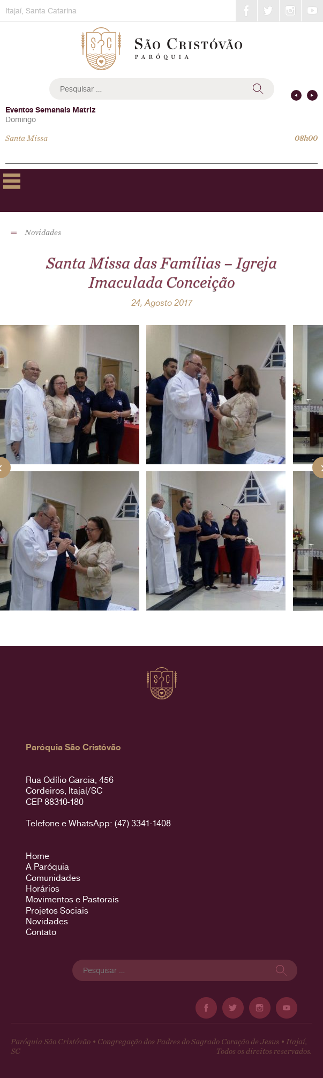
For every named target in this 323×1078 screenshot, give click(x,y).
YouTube (312, 10)
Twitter (268, 10)
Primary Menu (11, 181)
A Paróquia (47, 866)
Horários (42, 888)
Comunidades (53, 878)
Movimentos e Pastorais (72, 899)
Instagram (290, 10)
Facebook (246, 10)
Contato (41, 932)
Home (37, 856)
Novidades (47, 921)
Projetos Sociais (57, 910)
